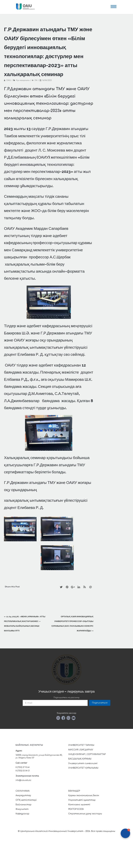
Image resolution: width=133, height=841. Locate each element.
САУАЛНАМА (23, 791)
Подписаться (99, 703)
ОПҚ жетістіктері (26, 800)
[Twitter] (61, 587)
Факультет (22, 809)
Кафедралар (22, 814)
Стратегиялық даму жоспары (85, 814)
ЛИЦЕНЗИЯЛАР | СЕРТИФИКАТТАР (87, 754)
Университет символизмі (82, 763)
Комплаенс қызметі (79, 804)
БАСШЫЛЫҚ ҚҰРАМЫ (79, 759)
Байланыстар (23, 804)
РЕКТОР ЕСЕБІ (76, 809)
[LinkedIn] (79, 587)
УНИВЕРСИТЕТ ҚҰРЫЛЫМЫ (83, 768)
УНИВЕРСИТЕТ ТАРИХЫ (81, 745)
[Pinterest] (67, 587)
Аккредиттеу (23, 795)
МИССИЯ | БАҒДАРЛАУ (80, 750)
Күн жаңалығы (23, 80)
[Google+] (73, 587)
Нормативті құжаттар (82, 800)
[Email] (90, 587)
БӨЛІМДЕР (74, 791)
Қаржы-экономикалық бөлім (83, 795)
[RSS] (84, 587)
